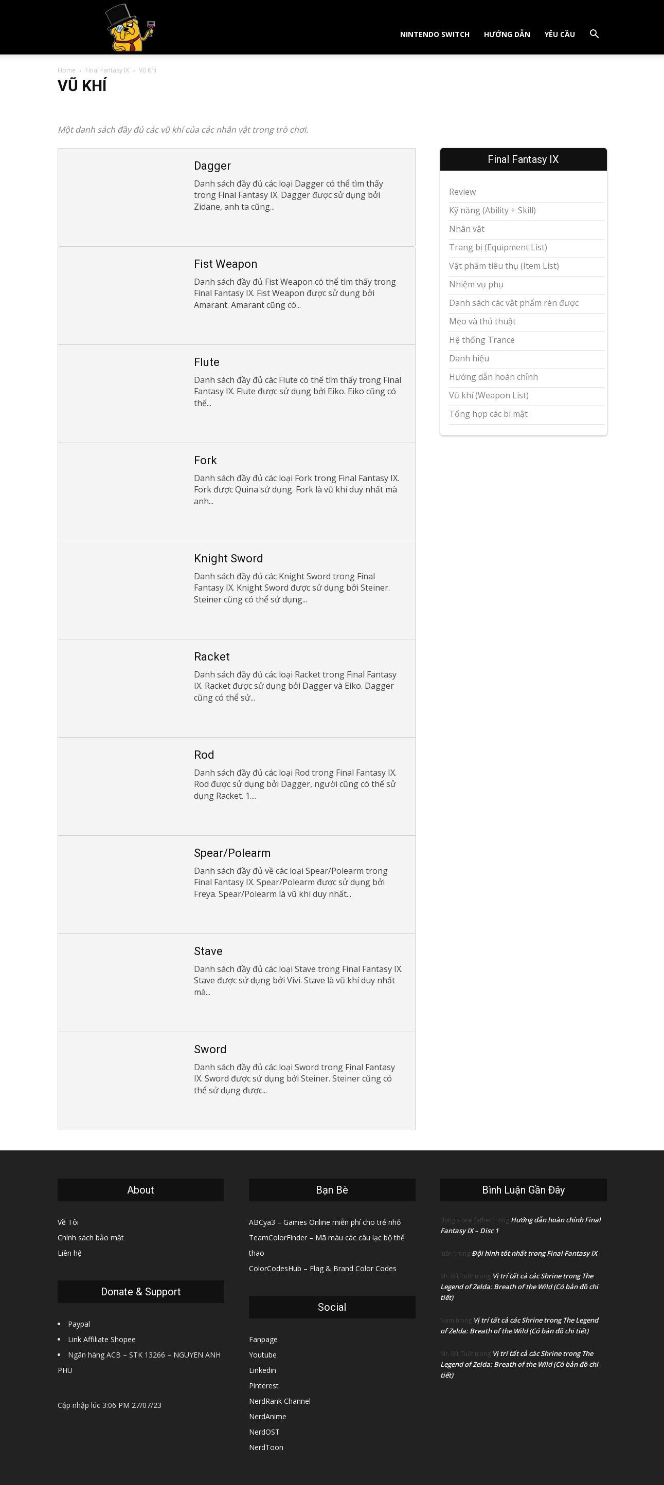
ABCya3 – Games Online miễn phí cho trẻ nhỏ (325, 1222)
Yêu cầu (560, 34)
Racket (212, 656)
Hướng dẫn (507, 34)
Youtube (263, 1355)
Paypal (79, 1324)
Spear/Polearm (232, 853)
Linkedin (262, 1370)
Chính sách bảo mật (91, 1237)
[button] (594, 35)
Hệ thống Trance (482, 339)
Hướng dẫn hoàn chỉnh (493, 376)
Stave (208, 951)
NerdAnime (267, 1416)
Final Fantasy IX (107, 70)
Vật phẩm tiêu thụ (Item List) (504, 265)
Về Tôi (68, 1222)
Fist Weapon (226, 264)
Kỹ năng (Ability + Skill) (492, 210)
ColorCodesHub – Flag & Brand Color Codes (323, 1268)
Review (462, 191)
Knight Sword (228, 558)
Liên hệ (70, 1253)
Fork (205, 460)
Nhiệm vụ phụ (476, 284)
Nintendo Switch (435, 34)
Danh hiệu (469, 358)
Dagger (212, 165)
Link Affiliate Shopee (102, 1339)
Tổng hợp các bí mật (488, 413)
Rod (204, 754)
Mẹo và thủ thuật (482, 321)
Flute (207, 362)
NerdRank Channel (280, 1401)
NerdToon (266, 1447)
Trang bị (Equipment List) (498, 247)
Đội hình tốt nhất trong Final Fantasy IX (534, 1253)
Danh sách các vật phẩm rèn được (514, 302)
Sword (210, 1049)
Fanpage (263, 1339)
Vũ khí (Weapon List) (489, 395)
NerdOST (264, 1432)
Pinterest (264, 1385)
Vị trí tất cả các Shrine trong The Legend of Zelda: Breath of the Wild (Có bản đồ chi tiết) (519, 1286)
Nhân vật (466, 228)
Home (67, 70)
